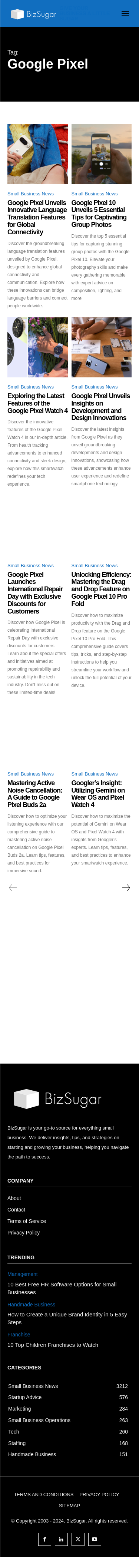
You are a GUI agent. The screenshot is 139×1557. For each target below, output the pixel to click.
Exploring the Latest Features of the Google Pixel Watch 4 (37, 403)
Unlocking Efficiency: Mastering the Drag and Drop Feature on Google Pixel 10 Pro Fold (102, 589)
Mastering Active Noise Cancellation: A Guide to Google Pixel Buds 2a (34, 794)
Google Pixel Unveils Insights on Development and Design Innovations (101, 407)
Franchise (18, 1335)
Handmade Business (31, 1305)
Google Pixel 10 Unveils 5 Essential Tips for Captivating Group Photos (99, 213)
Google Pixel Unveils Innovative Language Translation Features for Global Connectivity (37, 217)
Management (22, 1274)
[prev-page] (13, 887)
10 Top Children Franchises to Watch (52, 1345)
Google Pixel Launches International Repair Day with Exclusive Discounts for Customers (35, 593)
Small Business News (30, 193)
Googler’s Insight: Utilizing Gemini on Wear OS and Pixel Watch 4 (98, 794)
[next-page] (126, 887)
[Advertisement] (69, 990)
